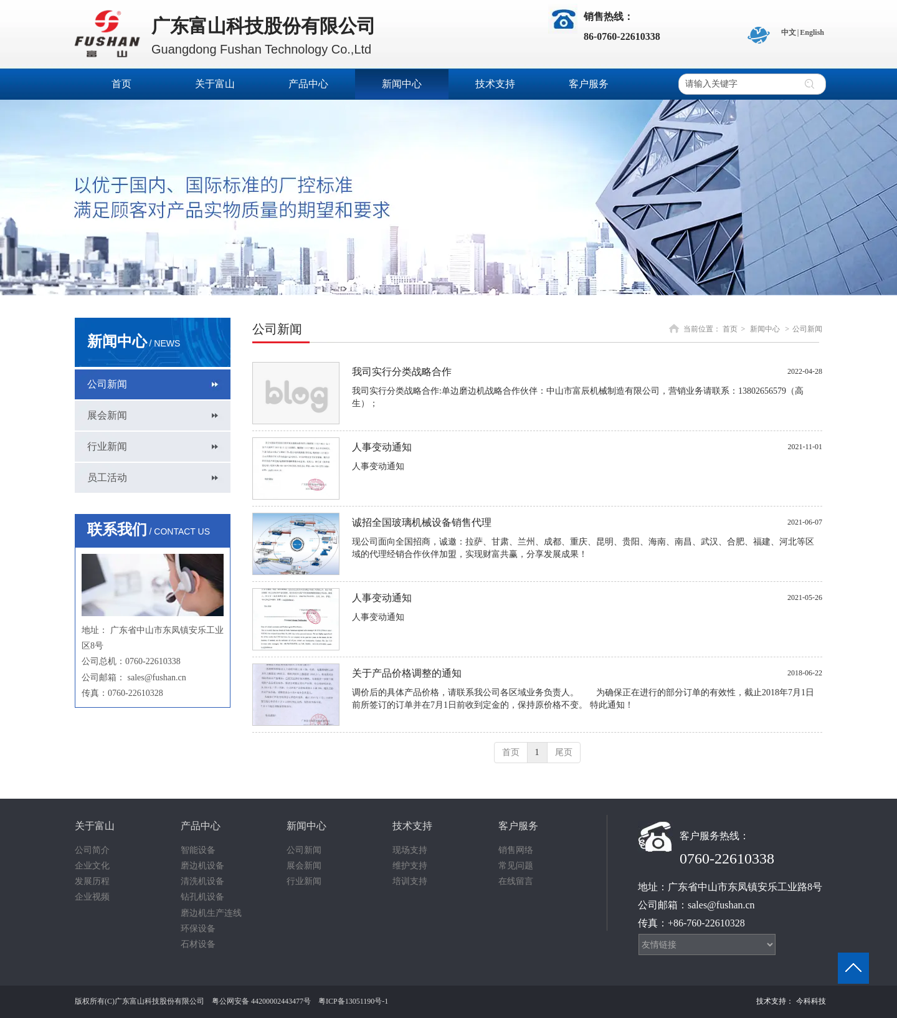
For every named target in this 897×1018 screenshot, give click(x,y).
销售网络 (515, 850)
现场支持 (409, 850)
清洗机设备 (202, 881)
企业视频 (92, 896)
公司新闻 (807, 329)
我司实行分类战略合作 (402, 371)
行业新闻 (304, 881)
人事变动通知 (382, 447)
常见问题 (515, 865)
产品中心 (201, 826)
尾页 (563, 752)
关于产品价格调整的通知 (407, 673)
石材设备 (198, 944)
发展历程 (92, 881)
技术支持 (412, 826)
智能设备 (198, 850)
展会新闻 (304, 865)
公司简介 (92, 850)
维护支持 (409, 865)
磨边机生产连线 (211, 913)
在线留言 (515, 881)
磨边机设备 (202, 865)
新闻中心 (765, 329)
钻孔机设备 (202, 896)
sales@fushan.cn (157, 677)
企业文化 (92, 865)
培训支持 (409, 881)
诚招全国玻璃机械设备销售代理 (421, 522)
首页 (730, 329)
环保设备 (198, 928)
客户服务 (518, 826)
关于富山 (95, 826)
